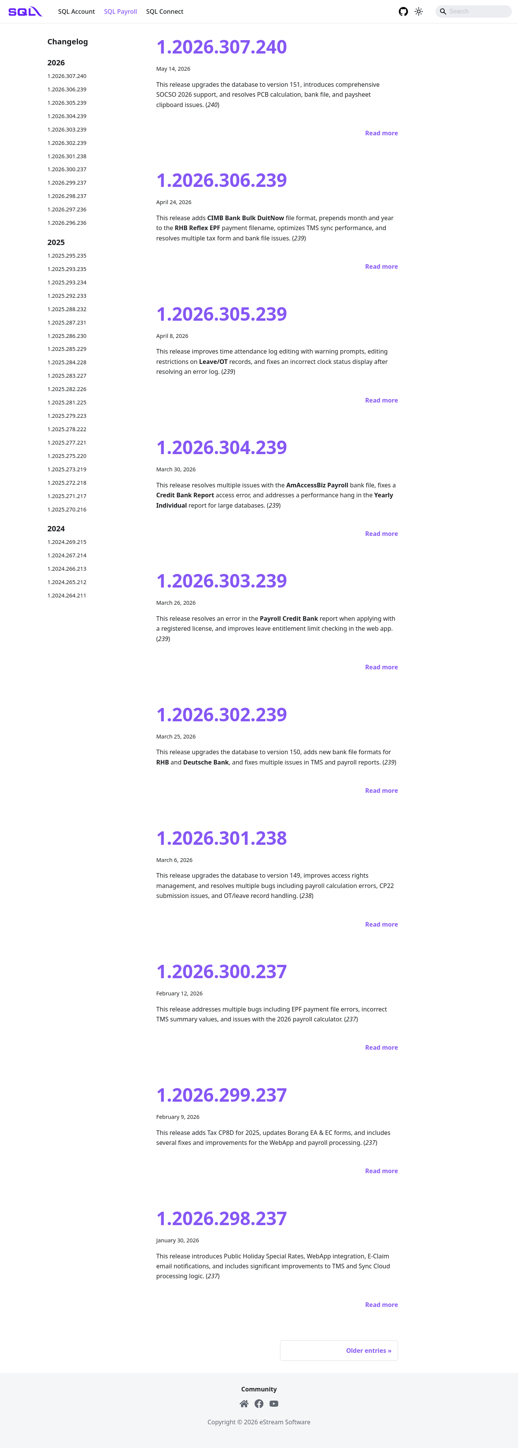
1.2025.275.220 (66, 455)
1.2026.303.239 (66, 129)
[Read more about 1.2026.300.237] (381, 1047)
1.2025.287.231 (66, 322)
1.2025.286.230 (66, 335)
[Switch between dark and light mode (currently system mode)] (419, 11)
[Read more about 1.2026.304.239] (381, 533)
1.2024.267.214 (66, 555)
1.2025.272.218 (66, 482)
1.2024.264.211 (66, 595)
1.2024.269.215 (66, 541)
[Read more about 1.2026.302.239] (381, 790)
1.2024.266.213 (66, 568)
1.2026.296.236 (66, 222)
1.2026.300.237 (66, 169)
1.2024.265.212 (66, 582)
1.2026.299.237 (66, 182)
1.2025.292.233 (66, 295)
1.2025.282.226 (66, 389)
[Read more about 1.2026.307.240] (381, 133)
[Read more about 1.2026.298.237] (381, 1304)
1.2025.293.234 (66, 282)
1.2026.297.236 (66, 209)
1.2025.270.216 (66, 509)
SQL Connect (164, 11)
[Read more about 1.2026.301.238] (381, 924)
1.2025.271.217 (66, 496)
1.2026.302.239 (66, 142)
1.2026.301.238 (66, 156)
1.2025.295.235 (66, 255)
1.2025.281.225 (66, 402)
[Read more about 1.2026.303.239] (381, 667)
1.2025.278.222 (66, 429)
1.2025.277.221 (66, 442)
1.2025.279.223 (66, 415)
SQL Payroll (120, 11)
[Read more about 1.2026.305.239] (381, 400)
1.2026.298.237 (66, 196)
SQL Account (76, 11)
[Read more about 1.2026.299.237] (381, 1171)
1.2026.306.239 (66, 89)
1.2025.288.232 (66, 309)
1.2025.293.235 (66, 269)
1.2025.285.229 (66, 348)
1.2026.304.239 (66, 116)
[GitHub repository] (403, 11)
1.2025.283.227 (66, 375)
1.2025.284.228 (66, 362)
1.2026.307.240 (66, 76)
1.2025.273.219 (66, 469)
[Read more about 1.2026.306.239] (381, 266)
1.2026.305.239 (66, 102)
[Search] (473, 11)
